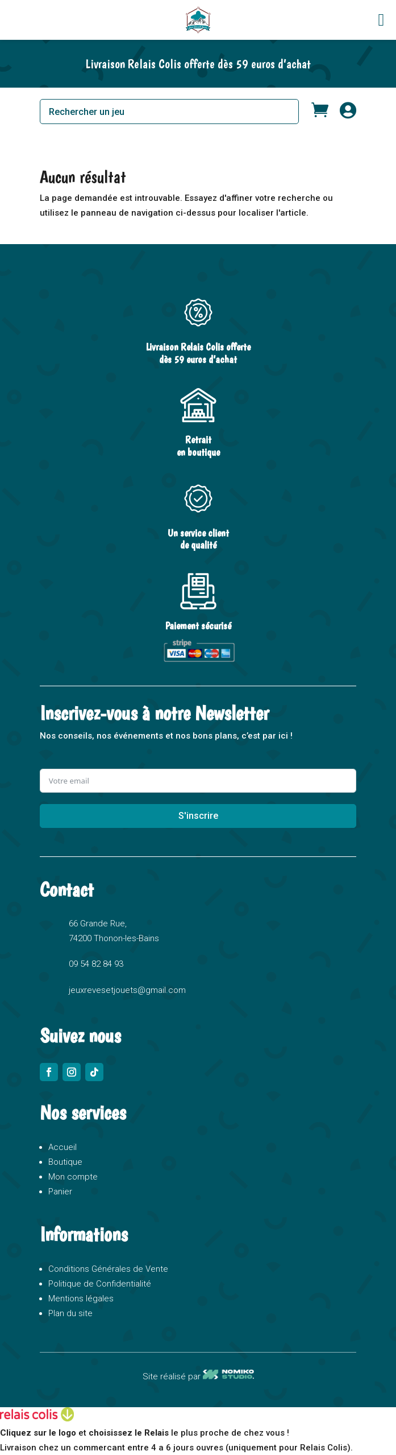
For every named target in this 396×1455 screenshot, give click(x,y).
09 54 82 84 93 (96, 964)
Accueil (62, 1147)
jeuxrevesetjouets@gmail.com (127, 990)
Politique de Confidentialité (99, 1284)
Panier (60, 1191)
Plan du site (70, 1313)
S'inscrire (198, 815)
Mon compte (73, 1177)
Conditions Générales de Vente (108, 1269)
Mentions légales (81, 1298)
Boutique (65, 1162)
